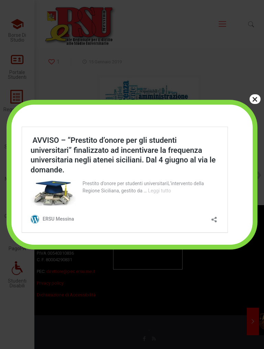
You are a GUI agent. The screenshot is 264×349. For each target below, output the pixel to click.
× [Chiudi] (255, 99)
